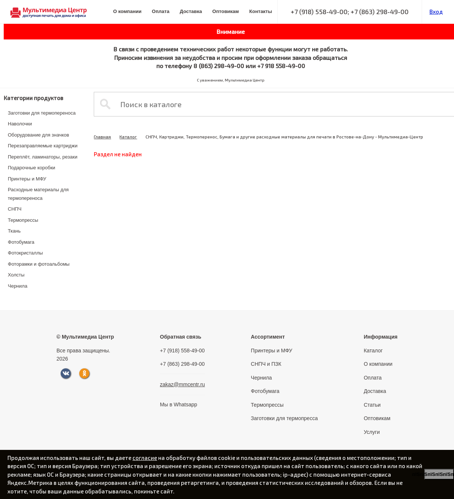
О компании (127, 11)
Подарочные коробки (31, 167)
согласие (144, 457)
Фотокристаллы (25, 253)
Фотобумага (21, 242)
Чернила (17, 286)
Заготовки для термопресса (284, 418)
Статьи (372, 405)
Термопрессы (23, 220)
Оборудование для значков (38, 135)
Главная (102, 136)
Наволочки (20, 124)
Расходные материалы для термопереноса (38, 194)
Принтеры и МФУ (27, 179)
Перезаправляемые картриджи (42, 145)
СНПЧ (15, 209)
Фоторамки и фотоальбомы (39, 264)
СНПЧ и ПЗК (266, 364)
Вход (436, 11)
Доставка (191, 11)
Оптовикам (225, 11)
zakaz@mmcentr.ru (182, 384)
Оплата (160, 11)
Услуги (372, 432)
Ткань (14, 231)
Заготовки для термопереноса (42, 113)
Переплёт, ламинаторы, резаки (42, 157)
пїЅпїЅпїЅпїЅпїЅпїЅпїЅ (439, 474)
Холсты (16, 275)
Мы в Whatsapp (178, 404)
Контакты (260, 11)
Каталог (128, 136)
